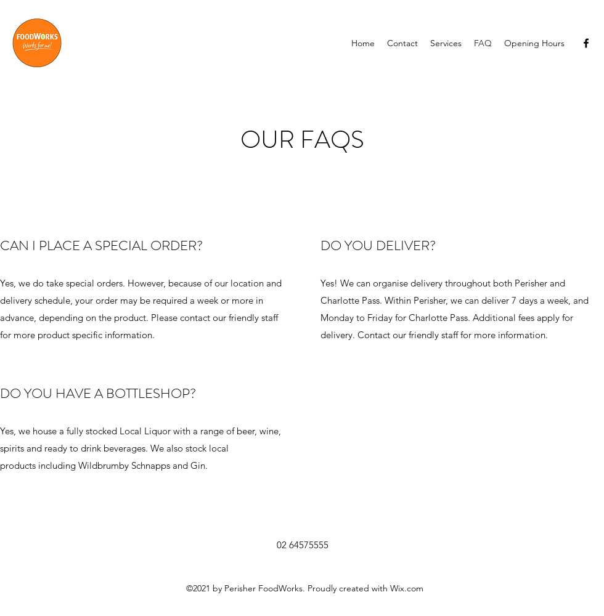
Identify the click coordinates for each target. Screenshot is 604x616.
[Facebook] (586, 43)
